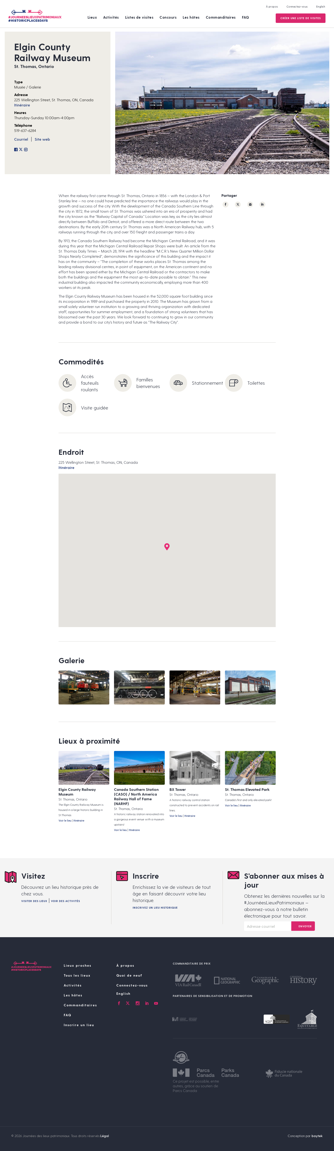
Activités (111, 17)
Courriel (21, 139)
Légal (104, 1136)
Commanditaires (221, 17)
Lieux (92, 17)
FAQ (245, 17)
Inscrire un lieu (79, 1025)
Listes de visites (139, 17)
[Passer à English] (141, 993)
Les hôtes (191, 17)
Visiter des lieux (34, 900)
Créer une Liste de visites (300, 18)
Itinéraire (22, 105)
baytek (317, 1136)
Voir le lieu (65, 820)
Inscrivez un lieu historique (155, 907)
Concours (168, 17)
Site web (42, 139)
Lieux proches (77, 965)
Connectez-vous (296, 6)
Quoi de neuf (129, 975)
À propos (272, 6)
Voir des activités (65, 900)
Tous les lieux (77, 975)
